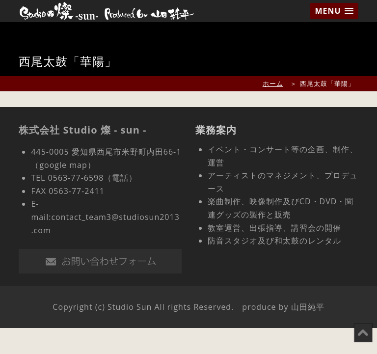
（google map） (63, 165)
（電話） (120, 177)
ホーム (273, 83)
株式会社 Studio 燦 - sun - (82, 129)
